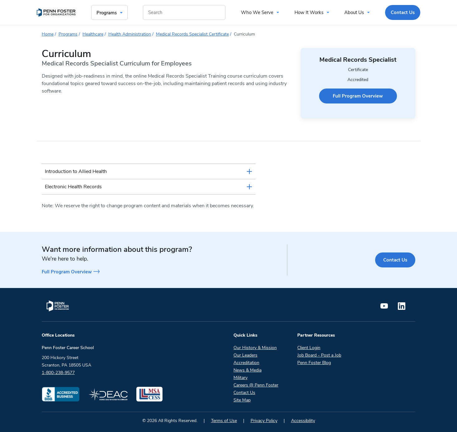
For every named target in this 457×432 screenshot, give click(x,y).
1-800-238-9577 (58, 373)
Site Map (242, 400)
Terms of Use (224, 421)
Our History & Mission (255, 348)
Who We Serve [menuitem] (257, 12)
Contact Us (395, 260)
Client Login (308, 348)
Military (240, 378)
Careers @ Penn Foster (255, 385)
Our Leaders (245, 355)
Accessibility (303, 421)
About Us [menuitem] (354, 12)
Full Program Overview (358, 96)
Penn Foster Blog (314, 363)
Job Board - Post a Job (319, 355)
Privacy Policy (264, 421)
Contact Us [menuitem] (403, 12)
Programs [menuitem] (107, 13)
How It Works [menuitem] (308, 12)
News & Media (247, 370)
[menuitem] (56, 12)
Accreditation (246, 363)
